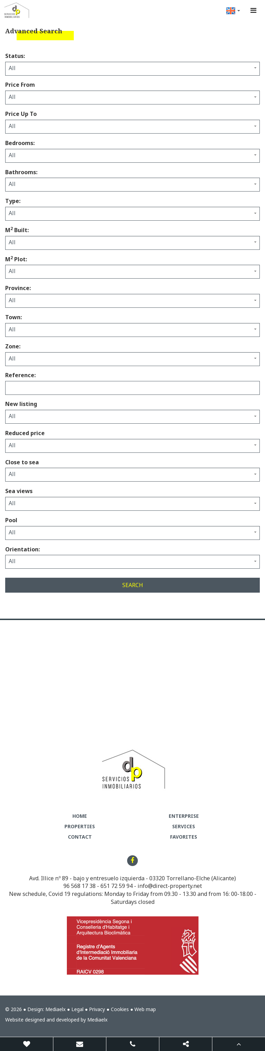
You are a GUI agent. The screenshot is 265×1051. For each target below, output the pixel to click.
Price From (20, 84)
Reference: (20, 375)
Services (183, 826)
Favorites (183, 836)
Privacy (97, 1009)
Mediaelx (55, 1009)
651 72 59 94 (116, 886)
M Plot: (16, 259)
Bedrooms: (20, 143)
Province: (18, 288)
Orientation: (22, 549)
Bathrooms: (21, 172)
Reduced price (25, 433)
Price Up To (21, 114)
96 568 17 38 (79, 886)
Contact (80, 836)
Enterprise (184, 816)
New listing (21, 404)
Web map (145, 1009)
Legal (77, 1009)
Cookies (120, 1009)
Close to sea (22, 462)
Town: (13, 317)
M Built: (17, 230)
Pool (11, 520)
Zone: (12, 346)
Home (79, 816)
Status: (15, 56)
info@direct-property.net (170, 886)
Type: (12, 201)
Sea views (19, 491)
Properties (79, 826)
